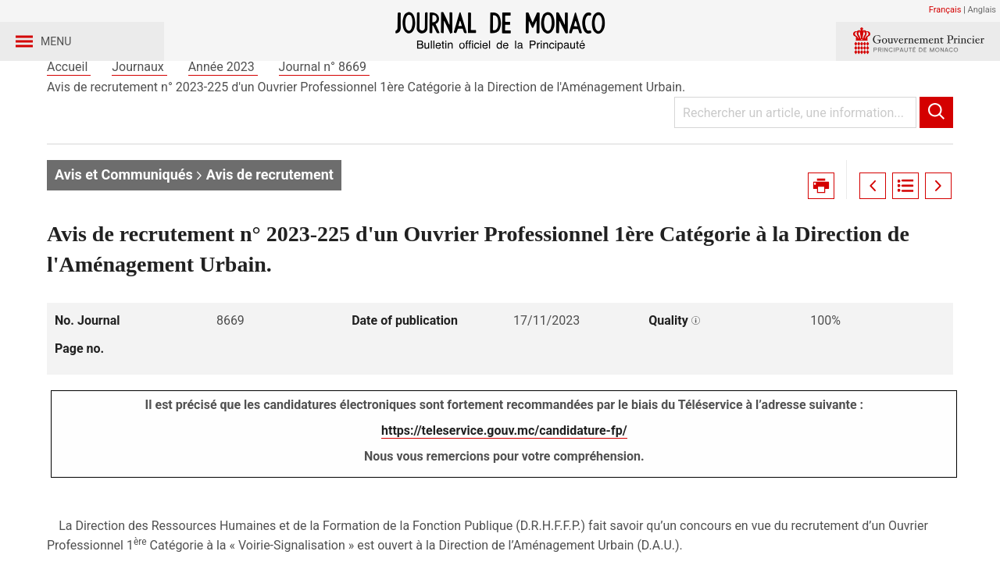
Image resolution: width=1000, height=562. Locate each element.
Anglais (982, 10)
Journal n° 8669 (324, 123)
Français (945, 10)
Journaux (139, 123)
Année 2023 (223, 123)
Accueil (69, 123)
